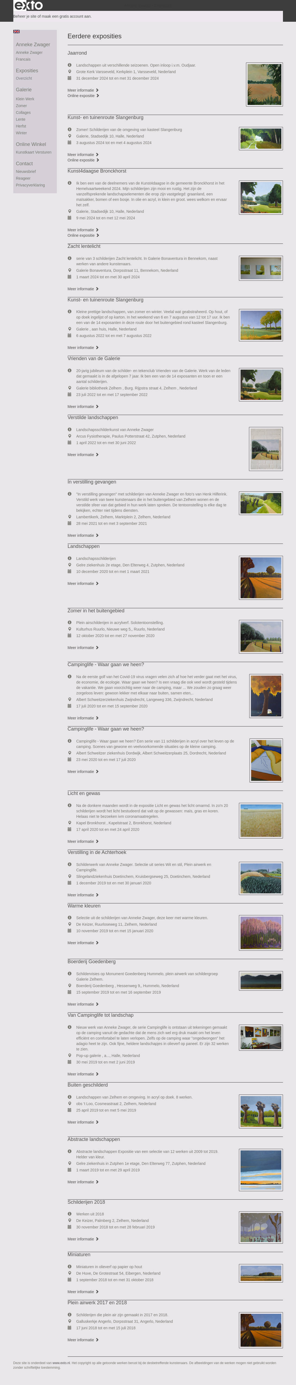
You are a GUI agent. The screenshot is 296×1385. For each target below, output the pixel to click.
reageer (23, 178)
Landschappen (84, 546)
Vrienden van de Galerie (94, 358)
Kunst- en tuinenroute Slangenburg (106, 117)
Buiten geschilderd (88, 1085)
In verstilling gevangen (92, 482)
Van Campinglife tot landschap (101, 1015)
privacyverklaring (30, 185)
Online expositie (84, 95)
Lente (21, 119)
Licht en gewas (84, 793)
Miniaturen (79, 1254)
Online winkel (31, 144)
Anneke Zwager (137, 5)
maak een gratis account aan (66, 16)
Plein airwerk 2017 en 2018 (97, 1302)
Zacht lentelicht (84, 246)
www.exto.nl (61, 1363)
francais (23, 59)
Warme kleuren (84, 906)
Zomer (21, 106)
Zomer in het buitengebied (96, 610)
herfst (21, 126)
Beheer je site (25, 16)
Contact (24, 163)
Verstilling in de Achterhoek (97, 852)
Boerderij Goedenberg (92, 961)
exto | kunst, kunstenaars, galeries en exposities (28, 5)
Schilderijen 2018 (86, 1202)
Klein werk (25, 99)
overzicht (24, 78)
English (16, 31)
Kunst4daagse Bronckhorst (97, 171)
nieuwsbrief (26, 171)
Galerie (24, 89)
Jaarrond (77, 53)
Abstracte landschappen (94, 1139)
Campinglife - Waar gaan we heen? (106, 664)
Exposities (27, 70)
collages (23, 112)
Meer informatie (83, 90)
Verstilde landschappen (93, 417)
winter (21, 133)
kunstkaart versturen (34, 152)
